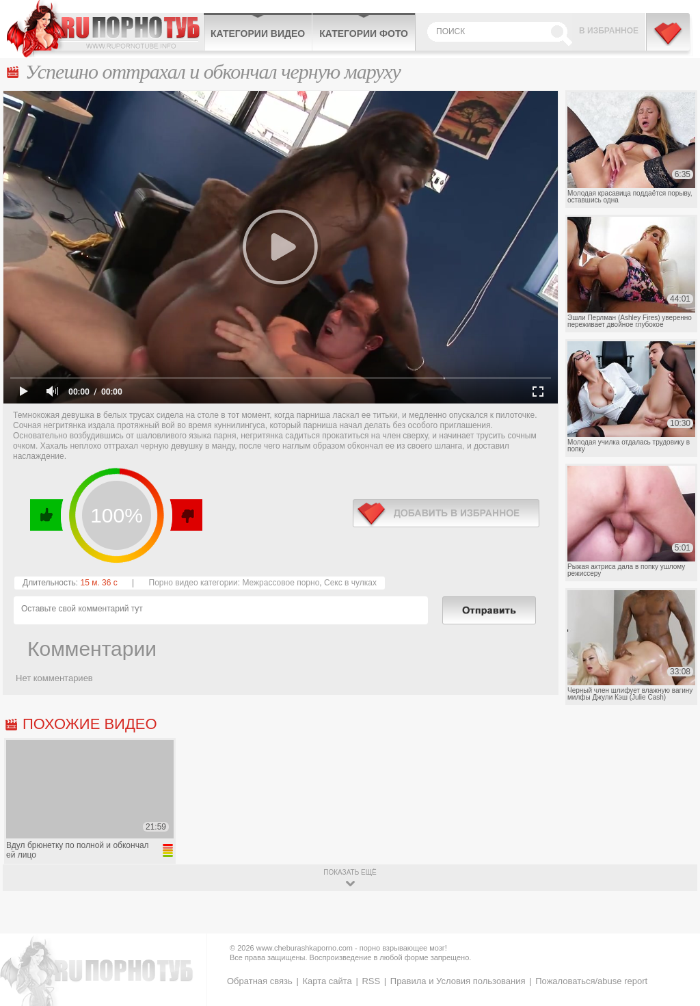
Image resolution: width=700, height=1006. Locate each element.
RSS (371, 981)
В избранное (608, 31)
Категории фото (363, 33)
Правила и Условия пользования (458, 981)
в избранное (446, 513)
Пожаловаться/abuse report (591, 981)
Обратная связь (260, 981)
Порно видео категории (193, 582)
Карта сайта (326, 981)
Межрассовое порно (280, 582)
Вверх (673, 947)
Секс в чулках (350, 582)
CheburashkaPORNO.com (105, 28)
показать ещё (349, 872)
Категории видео (258, 33)
